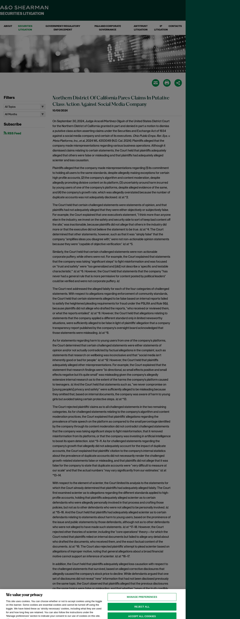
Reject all (142, 609)
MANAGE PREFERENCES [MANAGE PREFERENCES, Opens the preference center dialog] (142, 600)
